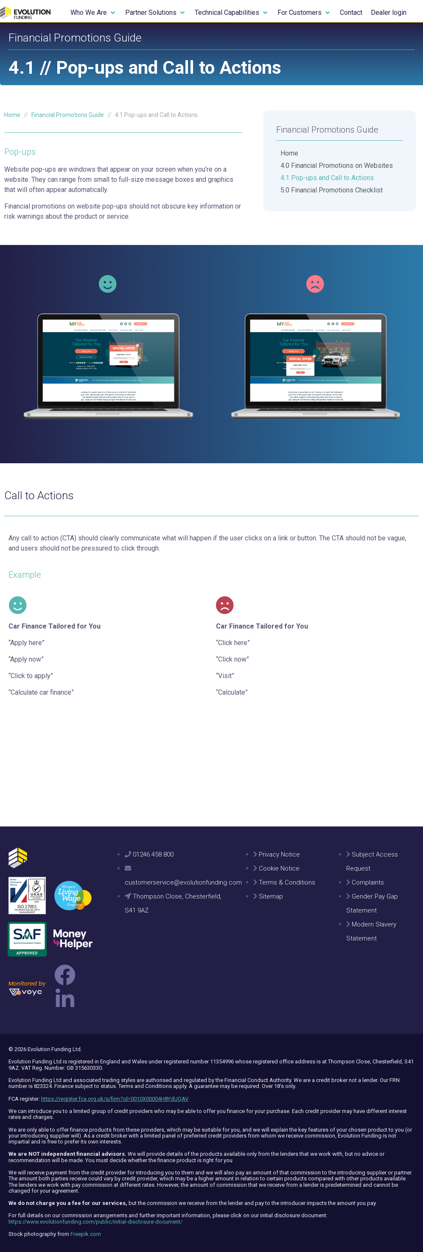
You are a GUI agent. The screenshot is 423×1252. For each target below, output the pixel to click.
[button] (93, 13)
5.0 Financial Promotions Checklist (331, 190)
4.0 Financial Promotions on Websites (336, 165)
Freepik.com (85, 1234)
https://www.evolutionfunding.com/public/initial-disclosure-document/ (95, 1222)
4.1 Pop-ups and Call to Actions (327, 178)
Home (289, 153)
